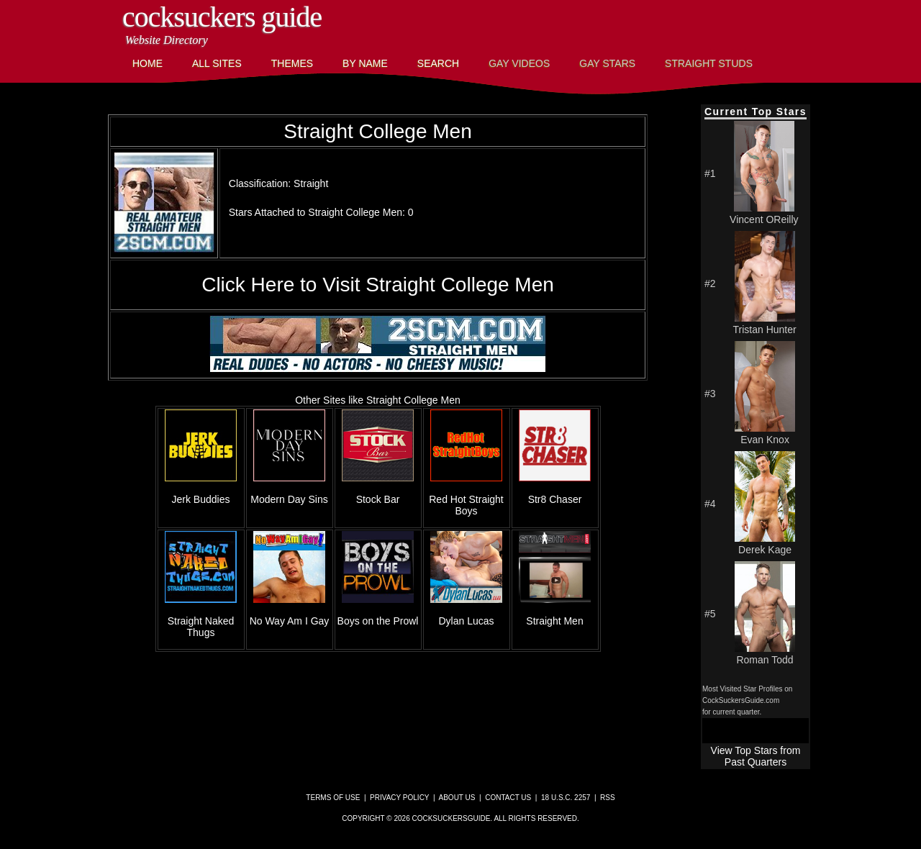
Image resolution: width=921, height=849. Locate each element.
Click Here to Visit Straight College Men (377, 284)
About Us (457, 798)
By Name (365, 63)
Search (438, 63)
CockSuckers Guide (222, 17)
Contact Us (508, 798)
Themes (292, 63)
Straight (311, 183)
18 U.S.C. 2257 (565, 798)
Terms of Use (333, 798)
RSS (607, 798)
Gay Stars (607, 63)
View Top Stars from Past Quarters (756, 756)
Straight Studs (709, 63)
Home (147, 63)
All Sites (217, 63)
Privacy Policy (399, 798)
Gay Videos (519, 63)
